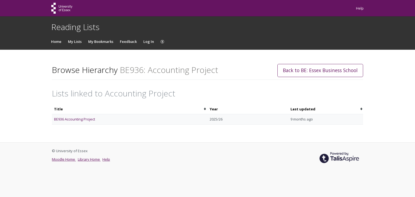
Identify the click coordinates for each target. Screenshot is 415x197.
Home (56, 41)
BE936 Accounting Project (74, 119)
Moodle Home (64, 159)
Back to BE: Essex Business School (320, 70)
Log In (148, 41)
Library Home (89, 159)
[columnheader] (130, 109)
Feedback (128, 41)
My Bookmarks (100, 41)
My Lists (75, 41)
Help (360, 8)
